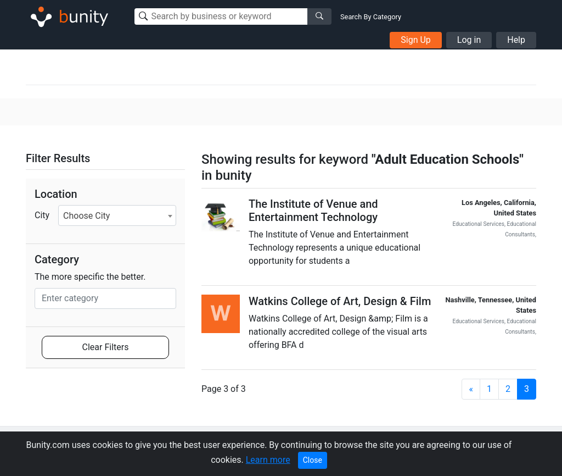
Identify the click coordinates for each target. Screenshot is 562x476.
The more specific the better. (90, 277)
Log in (469, 40)
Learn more (268, 460)
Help (516, 40)
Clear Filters (105, 347)
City (42, 215)
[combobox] (117, 215)
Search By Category (370, 17)
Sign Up (416, 40)
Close (312, 460)
